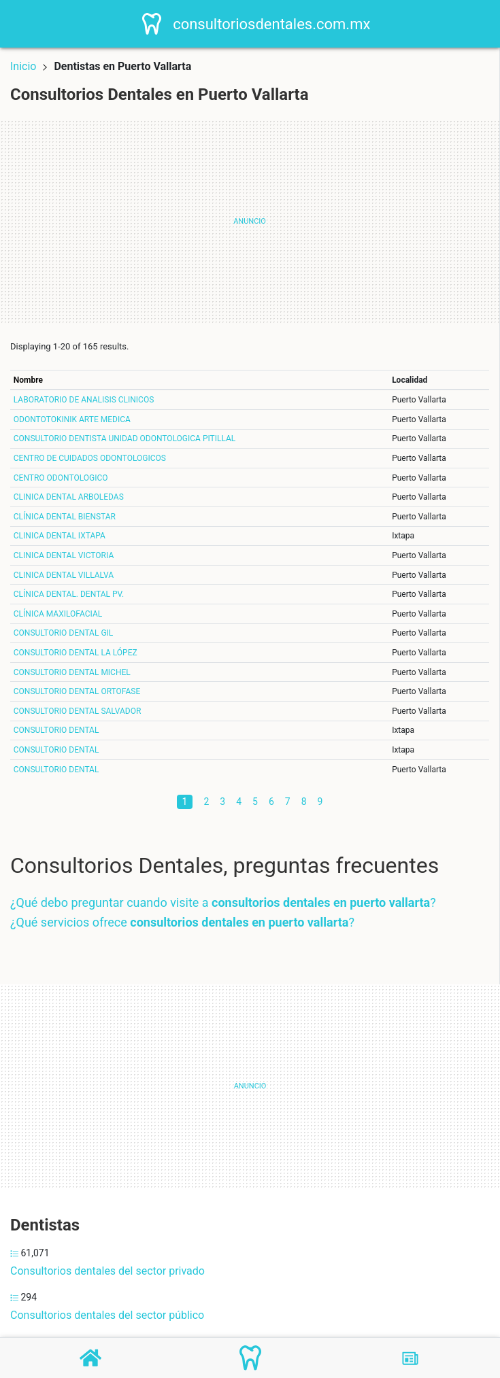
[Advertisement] (249, 221)
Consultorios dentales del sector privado (107, 1270)
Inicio (23, 66)
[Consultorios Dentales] (250, 1358)
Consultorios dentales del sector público (107, 1315)
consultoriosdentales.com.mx (275, 24)
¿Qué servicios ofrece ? (182, 922)
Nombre (28, 380)
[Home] (156, 22)
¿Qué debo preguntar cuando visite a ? (223, 902)
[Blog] (410, 1358)
